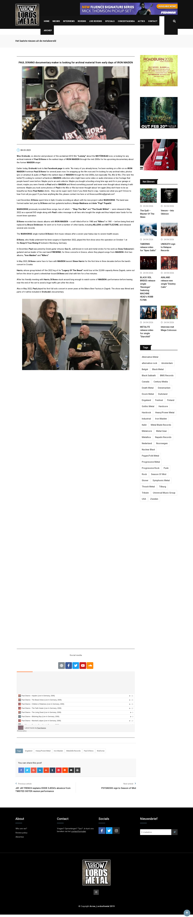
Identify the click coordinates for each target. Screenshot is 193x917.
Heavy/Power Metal (43, 751)
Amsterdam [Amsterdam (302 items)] (167, 363)
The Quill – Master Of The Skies (147, 213)
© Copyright (97, 906)
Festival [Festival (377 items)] (159, 400)
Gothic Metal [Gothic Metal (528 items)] (148, 406)
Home (46, 21)
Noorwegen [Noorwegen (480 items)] (162, 443)
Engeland (28, 751)
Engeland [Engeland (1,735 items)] (146, 400)
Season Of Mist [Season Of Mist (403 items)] (158, 474)
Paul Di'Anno (89, 751)
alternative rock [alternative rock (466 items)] (149, 363)
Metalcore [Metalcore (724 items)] (147, 431)
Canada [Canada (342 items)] (145, 381)
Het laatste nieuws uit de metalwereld (35, 40)
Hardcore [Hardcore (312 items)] (163, 406)
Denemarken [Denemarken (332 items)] (164, 388)
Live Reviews (95, 21)
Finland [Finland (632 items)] (170, 400)
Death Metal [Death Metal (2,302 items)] (148, 388)
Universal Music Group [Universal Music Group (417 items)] (164, 493)
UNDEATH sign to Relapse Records (168, 247)
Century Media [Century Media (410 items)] (161, 381)
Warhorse (100, 751)
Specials (110, 21)
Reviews (82, 21)
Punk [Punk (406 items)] (166, 468)
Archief (48, 30)
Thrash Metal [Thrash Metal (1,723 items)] (148, 486)
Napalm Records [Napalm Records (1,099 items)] (163, 437)
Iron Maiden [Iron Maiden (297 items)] (161, 418)
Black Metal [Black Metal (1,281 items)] (158, 369)
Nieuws (56, 21)
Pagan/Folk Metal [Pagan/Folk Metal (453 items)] (150, 455)
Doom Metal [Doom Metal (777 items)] (148, 394)
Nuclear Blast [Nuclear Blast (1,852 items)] (148, 449)
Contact (152, 21)
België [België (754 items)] (145, 369)
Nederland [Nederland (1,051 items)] (147, 443)
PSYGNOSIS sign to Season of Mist (118, 788)
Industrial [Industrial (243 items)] (146, 418)
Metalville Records (73, 751)
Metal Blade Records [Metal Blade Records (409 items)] (161, 425)
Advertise (20, 837)
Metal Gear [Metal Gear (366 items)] (161, 431)
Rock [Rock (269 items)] (144, 474)
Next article (129, 783)
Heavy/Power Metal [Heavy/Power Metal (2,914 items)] (164, 412)
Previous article (23, 783)
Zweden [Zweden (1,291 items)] (154, 499)
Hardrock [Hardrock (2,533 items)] (146, 412)
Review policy (21, 833)
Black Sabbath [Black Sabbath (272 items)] (149, 375)
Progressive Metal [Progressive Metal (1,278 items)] (151, 462)
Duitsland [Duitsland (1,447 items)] (162, 394)
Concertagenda (126, 21)
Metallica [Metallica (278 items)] (146, 437)
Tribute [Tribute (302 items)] (145, 493)
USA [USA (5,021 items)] (144, 499)
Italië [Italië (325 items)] (144, 425)
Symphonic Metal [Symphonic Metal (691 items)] (161, 480)
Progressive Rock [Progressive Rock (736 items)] (150, 468)
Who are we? (21, 828)
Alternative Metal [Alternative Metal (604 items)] (150, 357)
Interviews (69, 21)
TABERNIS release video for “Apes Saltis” (148, 247)
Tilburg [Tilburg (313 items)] (162, 486)
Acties (141, 21)
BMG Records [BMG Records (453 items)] (167, 375)
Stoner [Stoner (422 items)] (145, 480)
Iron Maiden (58, 751)
